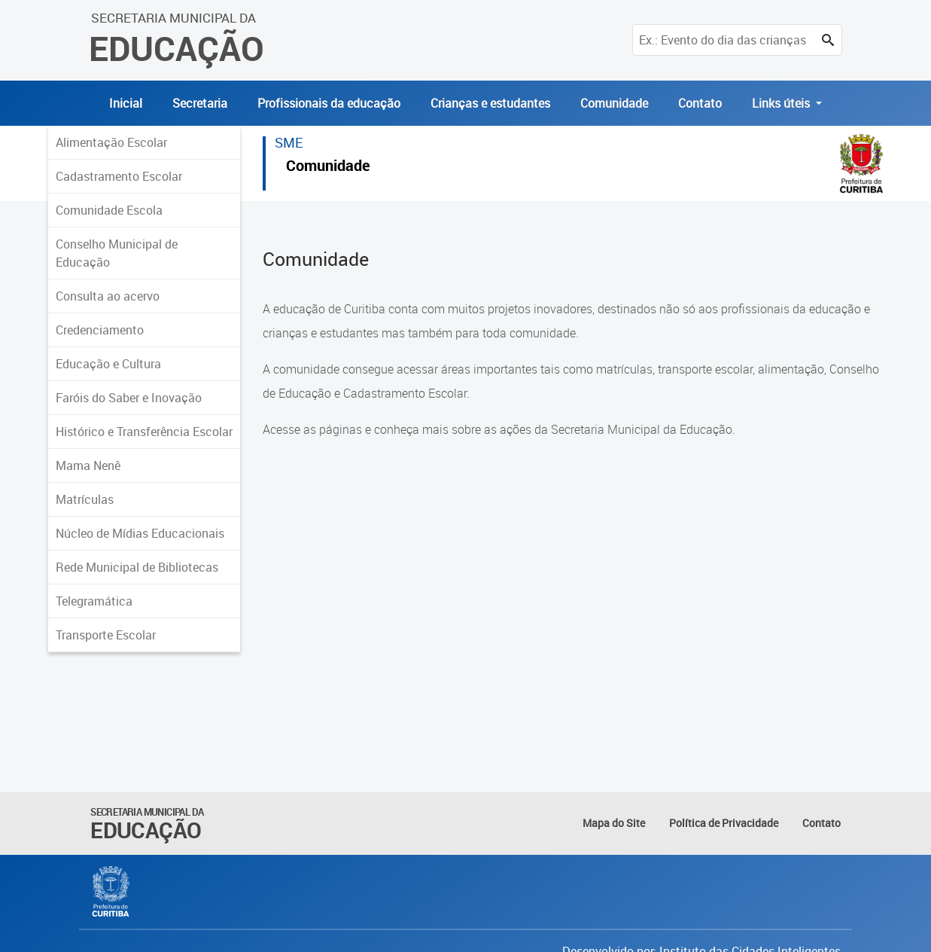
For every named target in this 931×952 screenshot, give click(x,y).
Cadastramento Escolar (119, 176)
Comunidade (614, 103)
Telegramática (94, 601)
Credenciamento (100, 330)
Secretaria (199, 103)
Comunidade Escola (109, 210)
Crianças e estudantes (490, 103)
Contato (700, 103)
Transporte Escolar (106, 635)
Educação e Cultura (108, 363)
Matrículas (85, 499)
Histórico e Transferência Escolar (144, 431)
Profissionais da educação (328, 103)
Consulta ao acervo (108, 296)
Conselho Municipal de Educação (117, 253)
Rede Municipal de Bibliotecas (137, 567)
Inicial (125, 103)
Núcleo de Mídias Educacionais (140, 533)
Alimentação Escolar (111, 142)
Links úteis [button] (782, 103)
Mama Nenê (88, 465)
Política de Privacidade (723, 823)
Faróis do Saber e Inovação (129, 397)
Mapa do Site (614, 823)
